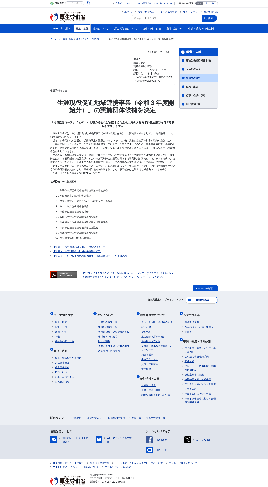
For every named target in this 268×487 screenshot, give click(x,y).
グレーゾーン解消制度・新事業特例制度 (200, 361)
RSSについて (91, 460)
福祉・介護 (61, 323)
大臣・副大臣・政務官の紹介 (156, 318)
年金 (57, 332)
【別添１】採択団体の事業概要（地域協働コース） (80, 247)
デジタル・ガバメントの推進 (200, 377)
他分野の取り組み (64, 337)
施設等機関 (147, 350)
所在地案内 (147, 327)
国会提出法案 (192, 318)
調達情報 (189, 354)
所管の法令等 (193, 312)
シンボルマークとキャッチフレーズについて (139, 456)
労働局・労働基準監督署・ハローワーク (156, 344)
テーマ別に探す (64, 312)
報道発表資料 (193, 78)
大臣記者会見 (193, 69)
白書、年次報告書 (150, 383)
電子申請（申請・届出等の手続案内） (200, 343)
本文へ (128, 12)
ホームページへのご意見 (118, 460)
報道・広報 (193, 52)
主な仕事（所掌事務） (153, 332)
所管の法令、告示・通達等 (199, 323)
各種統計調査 (148, 378)
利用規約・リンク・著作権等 (68, 456)
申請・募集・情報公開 (198, 335)
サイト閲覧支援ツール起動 (149, 3)
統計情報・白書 (150, 373)
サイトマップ (190, 12)
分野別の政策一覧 (107, 318)
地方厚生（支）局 (150, 337)
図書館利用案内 (116, 411)
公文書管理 (191, 382)
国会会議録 (104, 337)
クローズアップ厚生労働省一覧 (148, 411)
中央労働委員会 (149, 355)
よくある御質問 (168, 12)
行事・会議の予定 (195, 95)
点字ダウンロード (124, 3)
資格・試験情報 (149, 360)
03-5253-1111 (109, 475)
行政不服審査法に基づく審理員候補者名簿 (200, 394)
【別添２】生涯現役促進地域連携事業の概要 (77, 251)
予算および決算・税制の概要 (113, 342)
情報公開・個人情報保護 (198, 372)
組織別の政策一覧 (107, 323)
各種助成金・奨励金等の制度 (113, 327)
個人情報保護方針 (99, 456)
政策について (106, 312)
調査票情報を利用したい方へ (156, 388)
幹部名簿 (146, 323)
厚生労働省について (153, 312)
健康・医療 (61, 318)
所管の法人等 (94, 411)
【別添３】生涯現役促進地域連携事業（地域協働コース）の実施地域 (90, 255)
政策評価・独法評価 (109, 347)
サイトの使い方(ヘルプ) (65, 460)
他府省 (77, 411)
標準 (199, 3)
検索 (212, 18)
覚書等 (188, 327)
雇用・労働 (61, 327)
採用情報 (146, 365)
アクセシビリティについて (183, 456)
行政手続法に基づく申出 (198, 387)
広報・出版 (192, 86)
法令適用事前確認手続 (197, 350)
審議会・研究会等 (107, 332)
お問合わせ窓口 (146, 12)
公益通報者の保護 (194, 368)
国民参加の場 (210, 12)
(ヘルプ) (168, 3)
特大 (214, 3)
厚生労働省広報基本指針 (199, 60)
